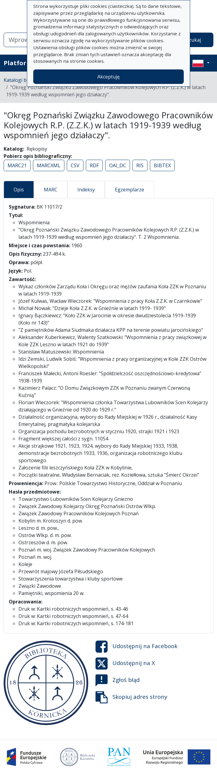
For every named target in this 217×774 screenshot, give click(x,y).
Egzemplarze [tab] (129, 189)
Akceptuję (108, 76)
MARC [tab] (50, 189)
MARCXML (48, 165)
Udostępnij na (136, 647)
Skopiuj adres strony (131, 697)
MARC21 (17, 165)
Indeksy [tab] (86, 189)
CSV (75, 165)
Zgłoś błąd (118, 680)
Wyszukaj (190, 40)
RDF (94, 165)
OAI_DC (117, 165)
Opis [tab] (19, 189)
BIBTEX (162, 165)
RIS (140, 165)
